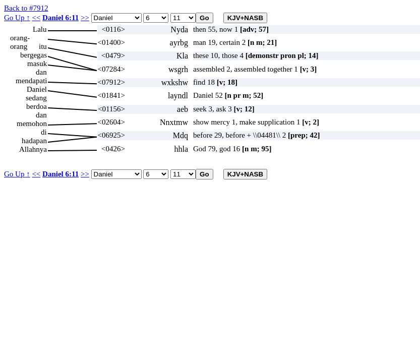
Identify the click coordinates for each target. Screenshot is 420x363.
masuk (37, 63)
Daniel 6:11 (60, 18)
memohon (32, 123)
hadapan (34, 141)
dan (41, 72)
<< (36, 18)
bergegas (33, 55)
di (44, 132)
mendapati (31, 81)
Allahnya (33, 149)
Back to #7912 (26, 8)
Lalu (40, 29)
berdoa (36, 106)
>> (85, 18)
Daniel (37, 89)
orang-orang (20, 38)
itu (43, 46)
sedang (36, 98)
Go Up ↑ (17, 18)
